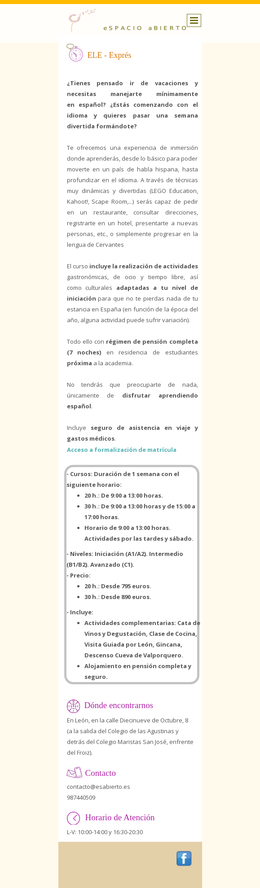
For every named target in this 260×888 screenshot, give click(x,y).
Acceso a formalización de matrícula (121, 450)
